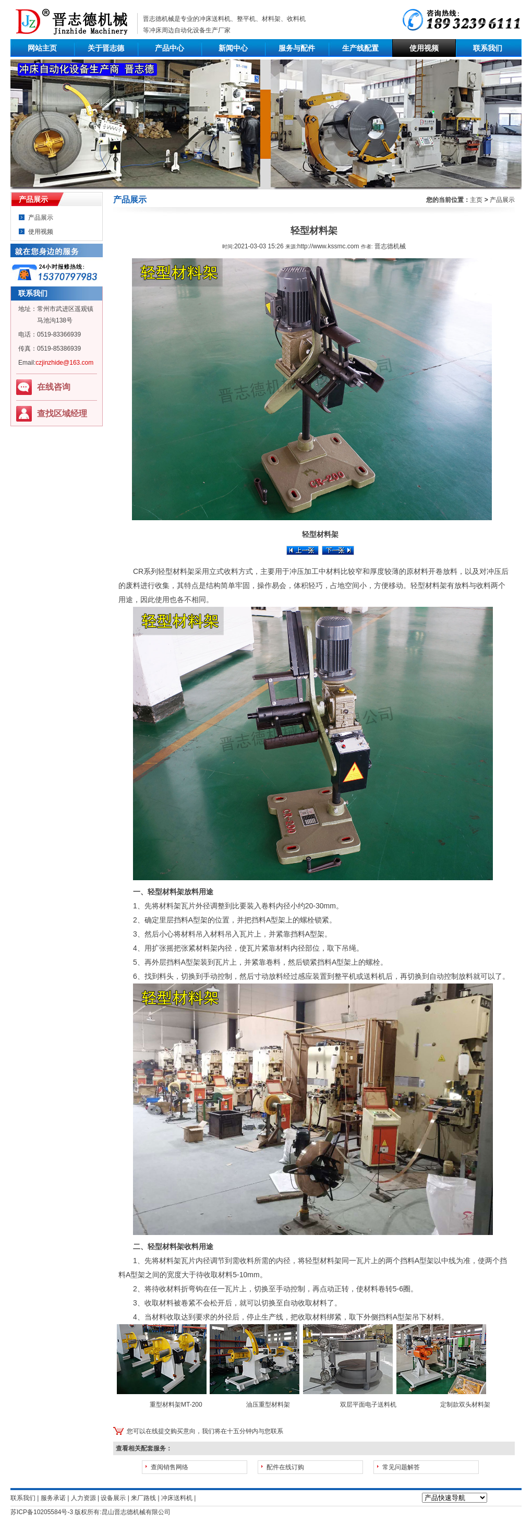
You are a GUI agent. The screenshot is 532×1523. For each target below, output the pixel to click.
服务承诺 (53, 1498)
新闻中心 (233, 48)
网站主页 (42, 48)
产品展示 (40, 217)
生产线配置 (360, 48)
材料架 (170, 1260)
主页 (476, 199)
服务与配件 (297, 48)
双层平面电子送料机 (368, 1404)
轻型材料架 (176, 571)
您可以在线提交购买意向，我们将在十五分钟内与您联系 (205, 1431)
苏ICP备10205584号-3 (41, 1512)
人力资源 (83, 1498)
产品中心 (169, 48)
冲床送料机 (215, 18)
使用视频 (424, 48)
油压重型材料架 (268, 1404)
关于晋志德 (106, 48)
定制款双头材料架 (465, 1404)
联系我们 (487, 48)
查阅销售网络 (169, 1467)
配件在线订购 (285, 1467)
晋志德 (123, 1512)
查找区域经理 (62, 413)
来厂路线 (143, 1498)
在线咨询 (53, 386)
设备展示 (113, 1498)
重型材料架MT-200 (176, 1404)
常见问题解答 (401, 1467)
